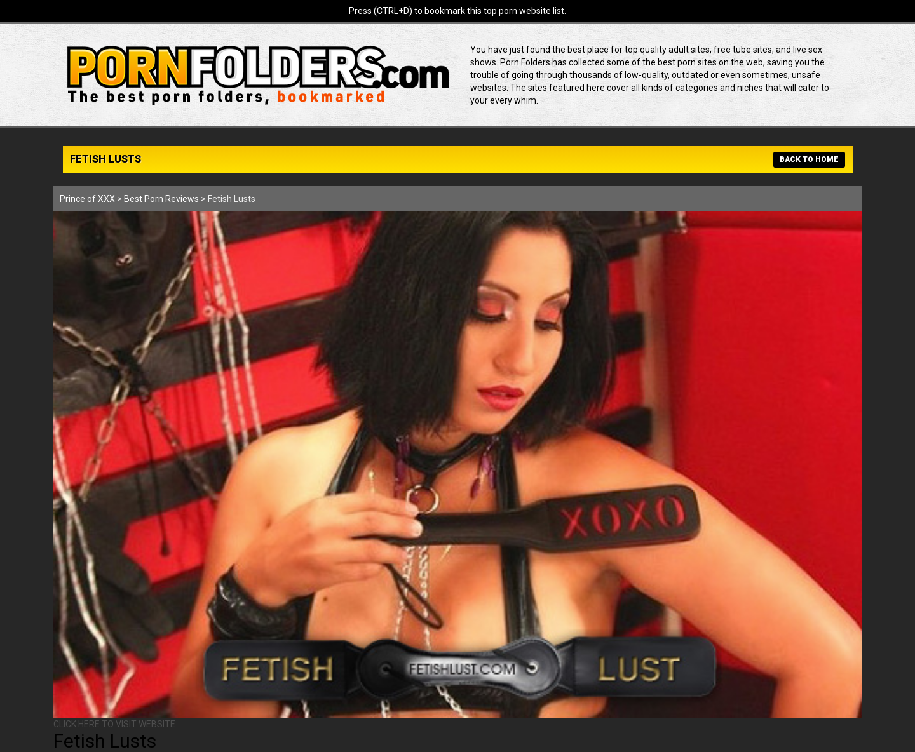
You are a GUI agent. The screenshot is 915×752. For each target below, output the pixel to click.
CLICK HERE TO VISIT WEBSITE (114, 724)
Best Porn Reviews (161, 199)
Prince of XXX (87, 199)
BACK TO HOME (809, 159)
